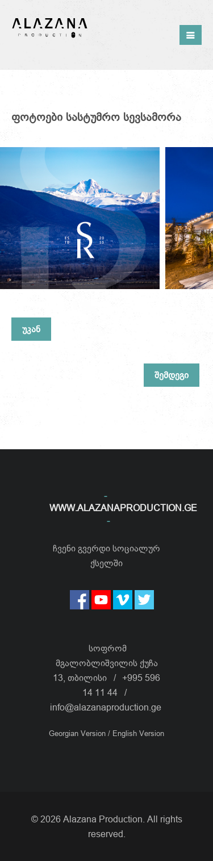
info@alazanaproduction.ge (105, 707)
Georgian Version (78, 733)
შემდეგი (171, 375)
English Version (138, 733)
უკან (31, 329)
